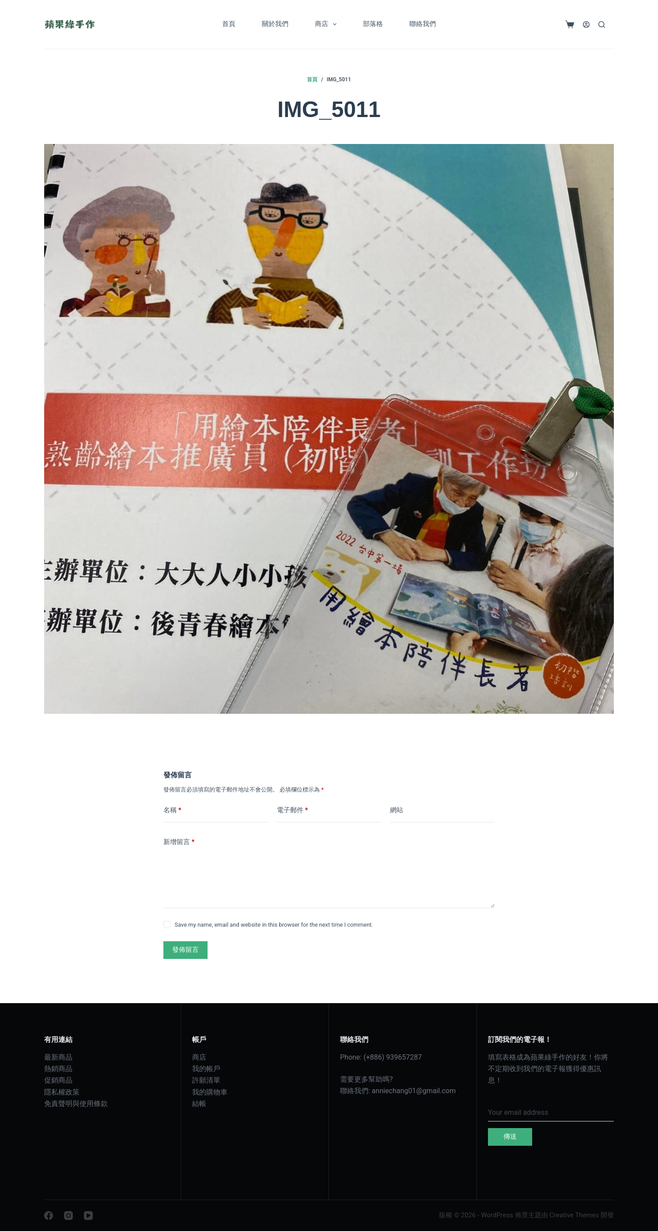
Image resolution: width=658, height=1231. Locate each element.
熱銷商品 (58, 1068)
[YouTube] (88, 1215)
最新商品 (58, 1057)
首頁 (228, 24)
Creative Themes (574, 1215)
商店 (327, 24)
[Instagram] (68, 1215)
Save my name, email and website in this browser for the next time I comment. (273, 924)
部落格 (373, 24)
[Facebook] (48, 1215)
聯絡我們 (422, 24)
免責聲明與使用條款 (76, 1103)
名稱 (172, 810)
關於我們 (275, 24)
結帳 (199, 1103)
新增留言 (179, 842)
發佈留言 (185, 950)
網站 (396, 810)
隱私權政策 (61, 1092)
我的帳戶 (206, 1068)
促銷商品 (58, 1080)
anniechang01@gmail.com (414, 1091)
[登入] (586, 24)
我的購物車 (209, 1092)
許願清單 (206, 1080)
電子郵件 (292, 810)
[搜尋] (601, 24)
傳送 (510, 1136)
